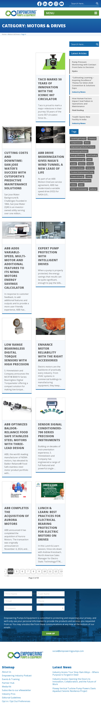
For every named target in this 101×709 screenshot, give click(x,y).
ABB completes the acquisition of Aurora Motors (16, 516)
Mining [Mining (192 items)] (90, 164)
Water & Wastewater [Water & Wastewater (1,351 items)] (79, 189)
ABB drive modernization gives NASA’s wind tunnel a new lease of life (51, 162)
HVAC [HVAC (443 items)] (89, 159)
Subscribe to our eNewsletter (16, 690)
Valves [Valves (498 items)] (73, 185)
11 (50, 571)
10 (44, 571)
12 (56, 571)
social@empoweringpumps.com (68, 651)
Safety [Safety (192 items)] (88, 176)
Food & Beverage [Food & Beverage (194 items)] (77, 159)
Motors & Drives (14, 34)
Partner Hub (8, 682)
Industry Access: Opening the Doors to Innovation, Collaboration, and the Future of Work (74, 682)
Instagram (56, 4)
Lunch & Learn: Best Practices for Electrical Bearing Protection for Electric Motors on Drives (49, 523)
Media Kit (6, 686)
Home (4, 34)
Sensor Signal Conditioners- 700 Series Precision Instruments (50, 432)
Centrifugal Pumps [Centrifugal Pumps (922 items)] (78, 138)
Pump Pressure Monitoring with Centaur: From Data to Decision (84, 64)
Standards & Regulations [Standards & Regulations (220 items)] (80, 180)
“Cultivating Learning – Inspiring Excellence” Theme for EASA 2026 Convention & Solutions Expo (83, 82)
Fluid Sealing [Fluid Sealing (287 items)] (92, 155)
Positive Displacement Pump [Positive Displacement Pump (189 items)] (82, 172)
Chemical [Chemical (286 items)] (92, 138)
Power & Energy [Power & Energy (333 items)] (77, 176)
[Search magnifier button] (97, 3)
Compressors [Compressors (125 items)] (76, 143)
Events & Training (11, 679)
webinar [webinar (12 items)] (93, 189)
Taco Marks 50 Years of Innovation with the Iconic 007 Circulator (50, 89)
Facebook (39, 4)
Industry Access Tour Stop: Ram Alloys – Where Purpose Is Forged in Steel (75, 673)
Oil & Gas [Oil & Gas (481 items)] (90, 168)
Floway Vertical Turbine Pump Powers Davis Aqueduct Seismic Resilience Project (74, 689)
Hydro (75, 71)
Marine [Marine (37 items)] (82, 164)
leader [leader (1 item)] (73, 164)
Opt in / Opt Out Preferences (16, 701)
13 (61, 571)
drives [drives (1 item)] (87, 143)
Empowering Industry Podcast (17, 675)
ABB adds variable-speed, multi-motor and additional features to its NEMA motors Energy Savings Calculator (15, 268)
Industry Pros (8, 693)
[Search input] (83, 3)
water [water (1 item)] (81, 185)
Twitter (50, 4)
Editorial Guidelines (11, 697)
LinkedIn (45, 4)
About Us (6, 671)
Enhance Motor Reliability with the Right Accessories (50, 352)
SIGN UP (50, 633)
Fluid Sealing (78, 110)
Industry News (78, 92)
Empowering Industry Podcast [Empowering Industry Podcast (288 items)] (82, 147)
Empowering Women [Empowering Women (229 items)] (79, 151)
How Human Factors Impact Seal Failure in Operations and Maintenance (82, 102)
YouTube (61, 4)
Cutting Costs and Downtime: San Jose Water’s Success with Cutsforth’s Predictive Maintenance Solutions (16, 170)
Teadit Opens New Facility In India (81, 118)
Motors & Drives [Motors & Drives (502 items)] (77, 168)
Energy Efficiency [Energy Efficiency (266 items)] (77, 155)
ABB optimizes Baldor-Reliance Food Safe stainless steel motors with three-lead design (16, 436)
